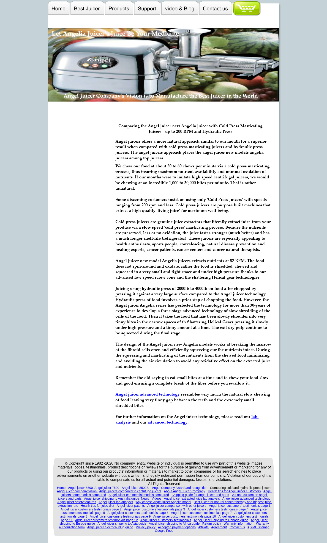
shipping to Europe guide (77, 523)
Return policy (211, 523)
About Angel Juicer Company (184, 491)
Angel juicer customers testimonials (244, 516)
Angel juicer (260, 509)
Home (61, 488)
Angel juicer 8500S (135, 488)
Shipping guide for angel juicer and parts (200, 495)
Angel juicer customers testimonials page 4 (218, 509)
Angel (267, 491)
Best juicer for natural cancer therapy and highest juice (233, 502)
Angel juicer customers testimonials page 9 (120, 516)
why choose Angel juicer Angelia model (163, 502)
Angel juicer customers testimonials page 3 (154, 509)
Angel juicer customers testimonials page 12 (106, 520)
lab (255, 416)
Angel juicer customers (251, 513)
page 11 (67, 520)
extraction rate (68, 505)
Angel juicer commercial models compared (139, 495)
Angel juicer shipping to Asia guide (122, 523)
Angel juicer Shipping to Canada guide (221, 520)
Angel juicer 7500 (106, 488)
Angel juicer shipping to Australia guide (111, 498)
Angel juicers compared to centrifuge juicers (130, 491)
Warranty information (238, 523)
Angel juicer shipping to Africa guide (174, 523)
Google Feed (164, 530)
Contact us (237, 527)
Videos (156, 498)
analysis (123, 422)
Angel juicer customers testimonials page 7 (201, 513)
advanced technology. (168, 422)
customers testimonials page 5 (84, 513)
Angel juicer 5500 (80, 488)
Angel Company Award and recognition (179, 488)
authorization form (72, 527)
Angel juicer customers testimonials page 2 (91, 509)
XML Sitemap (260, 527)
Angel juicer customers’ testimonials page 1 (239, 505)
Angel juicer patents (131, 505)
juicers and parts (70, 498)
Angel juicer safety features (76, 502)
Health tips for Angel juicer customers (234, 491)
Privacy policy (145, 527)
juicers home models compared (83, 495)
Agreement (219, 527)
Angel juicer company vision (77, 491)
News (145, 498)
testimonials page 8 (73, 516)
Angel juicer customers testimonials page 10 (184, 516)
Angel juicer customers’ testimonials (165, 520)
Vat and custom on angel (250, 495)
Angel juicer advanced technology (246, 498)
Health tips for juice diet (97, 505)
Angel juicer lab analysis (115, 502)
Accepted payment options (177, 527)
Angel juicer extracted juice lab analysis (192, 498)
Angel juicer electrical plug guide (110, 527)
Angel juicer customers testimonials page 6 (137, 513)
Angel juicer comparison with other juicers (176, 505)
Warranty (263, 523)
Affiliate (203, 527)
